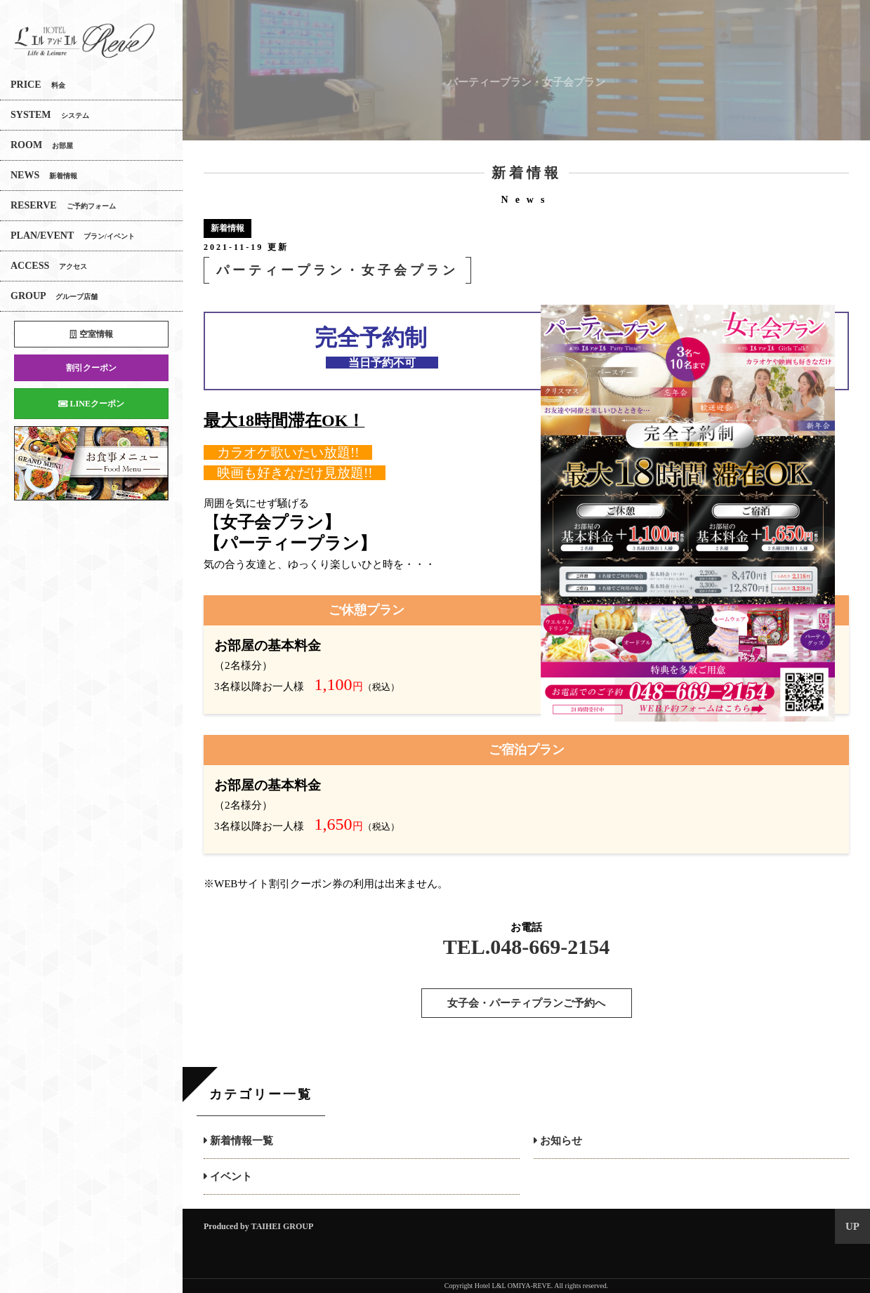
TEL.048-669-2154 (526, 946)
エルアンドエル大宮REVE (84, 41)
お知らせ (558, 1140)
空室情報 (91, 334)
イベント (228, 1176)
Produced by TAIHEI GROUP (258, 1226)
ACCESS (49, 265)
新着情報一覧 (238, 1140)
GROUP (54, 296)
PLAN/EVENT (73, 235)
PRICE (38, 84)
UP (852, 1226)
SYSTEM (50, 115)
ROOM (42, 145)
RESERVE (63, 205)
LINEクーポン (91, 404)
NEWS (44, 175)
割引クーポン (91, 368)
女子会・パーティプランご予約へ (526, 1003)
